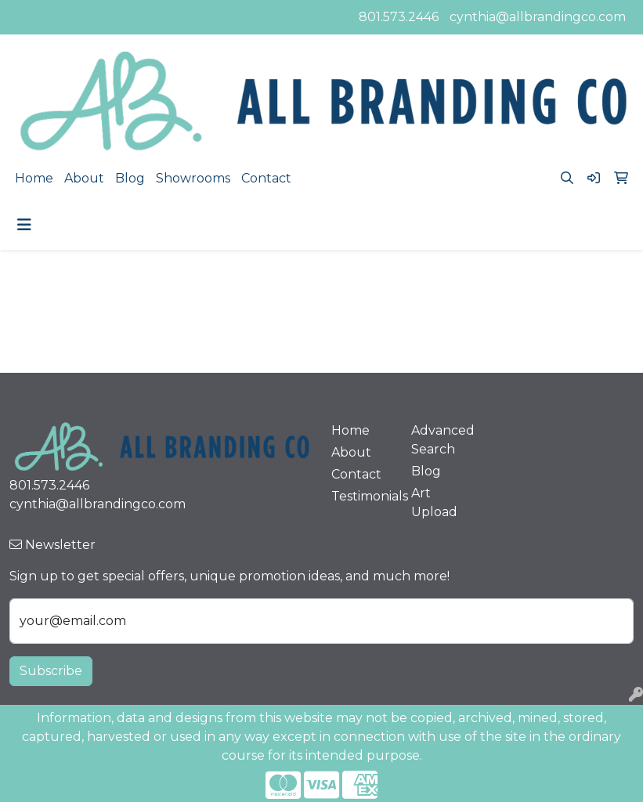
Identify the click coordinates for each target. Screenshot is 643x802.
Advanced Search (442, 440)
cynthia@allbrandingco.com (538, 16)
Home (34, 178)
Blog (130, 178)
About (84, 178)
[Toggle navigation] (24, 225)
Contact (266, 178)
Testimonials (362, 496)
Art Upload (434, 502)
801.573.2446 (399, 16)
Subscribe (51, 670)
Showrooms (193, 178)
